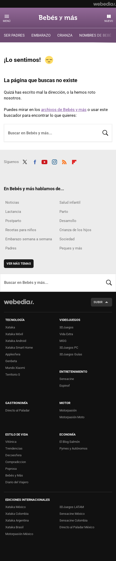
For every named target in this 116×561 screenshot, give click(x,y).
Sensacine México (72, 513)
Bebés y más (58, 17)
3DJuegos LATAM (71, 507)
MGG (62, 341)
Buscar (105, 132)
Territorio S (12, 374)
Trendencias (13, 448)
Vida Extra (66, 334)
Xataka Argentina (17, 520)
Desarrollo (67, 221)
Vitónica (10, 442)
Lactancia (13, 211)
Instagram (54, 161)
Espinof (64, 385)
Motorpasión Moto (71, 417)
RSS (64, 161)
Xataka (10, 327)
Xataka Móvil (14, 334)
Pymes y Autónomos (73, 448)
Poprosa (11, 468)
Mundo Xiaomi (15, 368)
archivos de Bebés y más (64, 109)
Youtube (44, 161)
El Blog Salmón (69, 442)
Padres (10, 248)
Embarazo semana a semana (28, 239)
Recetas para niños (20, 230)
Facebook (35, 161)
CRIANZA (64, 35)
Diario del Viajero (16, 482)
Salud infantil (69, 202)
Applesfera (12, 354)
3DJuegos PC (68, 347)
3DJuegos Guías (70, 354)
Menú (6, 21)
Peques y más (70, 248)
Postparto (13, 221)
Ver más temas (19, 263)
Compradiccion (15, 462)
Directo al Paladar (17, 410)
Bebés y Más (14, 475)
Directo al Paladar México (76, 527)
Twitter (25, 161)
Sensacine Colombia (73, 520)
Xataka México (15, 507)
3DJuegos (66, 327)
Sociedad (66, 239)
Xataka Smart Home (19, 347)
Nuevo (108, 21)
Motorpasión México (19, 534)
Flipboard (74, 161)
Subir (98, 302)
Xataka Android (15, 341)
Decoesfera (13, 455)
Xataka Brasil (14, 527)
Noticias (12, 202)
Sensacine (66, 379)
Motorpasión (68, 410)
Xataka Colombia (17, 513)
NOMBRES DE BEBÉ (95, 35)
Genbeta (11, 361)
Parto (63, 211)
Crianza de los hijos (75, 230)
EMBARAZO (41, 35)
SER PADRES (14, 35)
